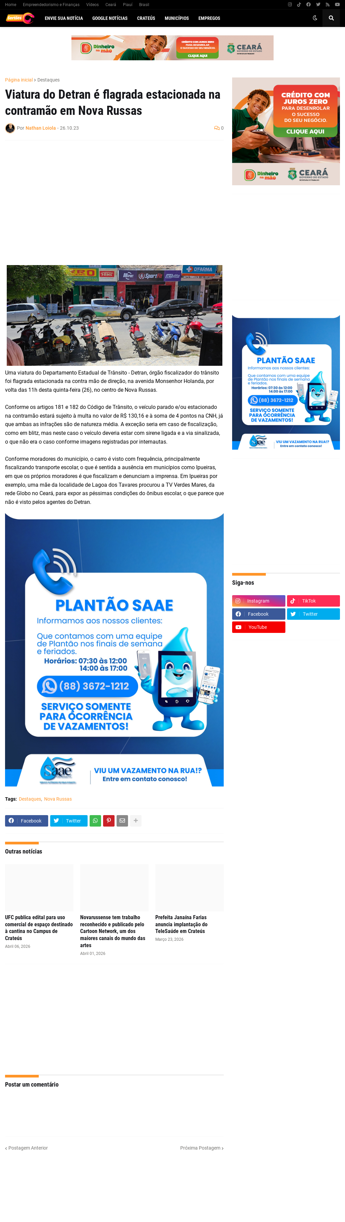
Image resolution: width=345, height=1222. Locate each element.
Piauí (127, 4)
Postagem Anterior (28, 1148)
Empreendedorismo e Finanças (51, 4)
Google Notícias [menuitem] (110, 18)
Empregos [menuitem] (209, 18)
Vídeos (92, 4)
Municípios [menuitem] (177, 18)
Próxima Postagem (200, 1148)
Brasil (144, 4)
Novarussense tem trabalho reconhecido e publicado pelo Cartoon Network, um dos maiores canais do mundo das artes (112, 931)
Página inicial (19, 79)
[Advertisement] (107, 194)
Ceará (110, 4)
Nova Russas (58, 799)
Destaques (48, 79)
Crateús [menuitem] (146, 18)
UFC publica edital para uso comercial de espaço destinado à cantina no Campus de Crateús (39, 927)
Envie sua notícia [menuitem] (64, 18)
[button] (315, 18)
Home (10, 4)
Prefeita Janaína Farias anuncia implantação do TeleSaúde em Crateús (181, 924)
